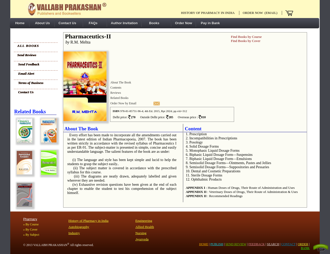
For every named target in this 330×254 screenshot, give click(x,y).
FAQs (92, 23)
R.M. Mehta (76, 42)
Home (18, 23)
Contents (115, 87)
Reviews (115, 93)
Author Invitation (124, 23)
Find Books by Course (246, 37)
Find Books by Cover (245, 41)
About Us (41, 23)
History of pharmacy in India (208, 13)
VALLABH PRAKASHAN (51, 245)
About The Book (120, 82)
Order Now (183, 23)
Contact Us (67, 23)
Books (152, 23)
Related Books (119, 98)
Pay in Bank (210, 23)
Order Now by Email (123, 103)
